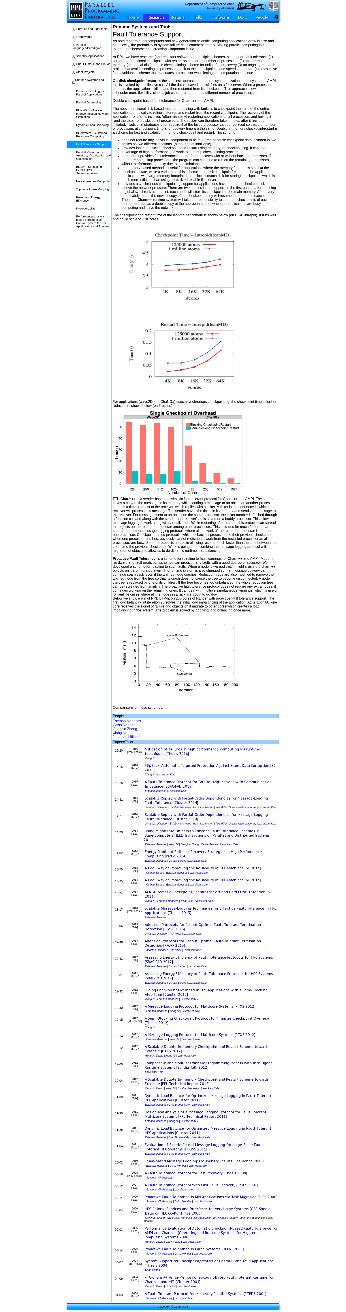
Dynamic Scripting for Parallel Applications (90, 92)
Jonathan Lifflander (128, 737)
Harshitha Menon (203, 807)
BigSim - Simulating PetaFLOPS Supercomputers (89, 170)
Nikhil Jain (187, 901)
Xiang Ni (119, 733)
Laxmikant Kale (166, 774)
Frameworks (82, 36)
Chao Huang (172, 1241)
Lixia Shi (170, 1286)
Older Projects (83, 72)
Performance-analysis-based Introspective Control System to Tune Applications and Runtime (92, 221)
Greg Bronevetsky (179, 1104)
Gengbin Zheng (125, 729)
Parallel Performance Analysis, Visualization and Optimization (93, 155)
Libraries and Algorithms (89, 28)
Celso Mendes (124, 725)
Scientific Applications (88, 56)
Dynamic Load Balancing (92, 125)
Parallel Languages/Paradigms (86, 46)
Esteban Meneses (127, 721)
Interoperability (85, 208)
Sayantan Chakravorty (159, 1177)
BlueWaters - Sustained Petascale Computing (91, 134)
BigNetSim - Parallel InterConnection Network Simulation (92, 114)
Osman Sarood (177, 860)
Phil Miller (221, 807)
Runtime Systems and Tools (88, 81)
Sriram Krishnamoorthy (242, 807)
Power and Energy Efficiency (88, 199)
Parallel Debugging (88, 102)
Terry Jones (219, 1217)
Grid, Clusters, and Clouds (91, 64)
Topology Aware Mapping (92, 189)
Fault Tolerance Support (91, 144)
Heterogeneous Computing (93, 181)
